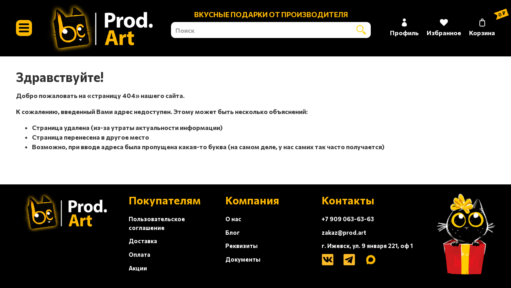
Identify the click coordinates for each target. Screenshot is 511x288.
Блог (232, 232)
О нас (233, 218)
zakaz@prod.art (344, 232)
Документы (242, 259)
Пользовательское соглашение (157, 223)
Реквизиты (241, 245)
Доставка (143, 240)
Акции (138, 268)
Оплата (139, 254)
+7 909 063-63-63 (348, 218)
